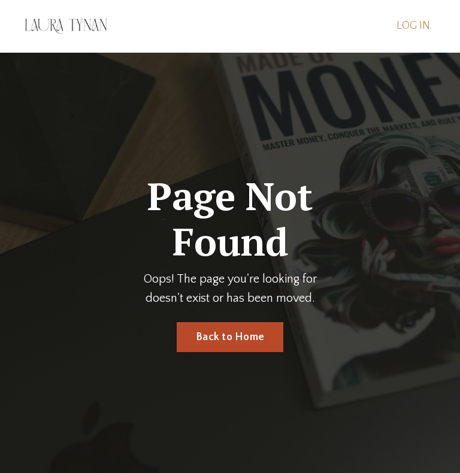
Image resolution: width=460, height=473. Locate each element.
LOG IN (413, 26)
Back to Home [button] (230, 337)
